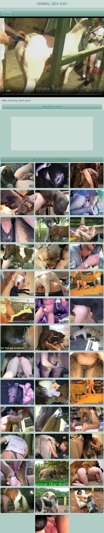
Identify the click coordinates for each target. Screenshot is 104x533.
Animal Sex (52, 4)
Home (6, 13)
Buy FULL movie (52, 106)
